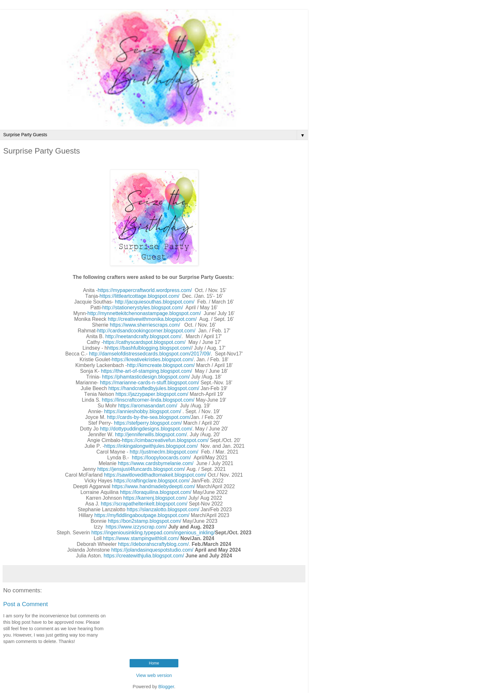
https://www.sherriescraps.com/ (145, 325)
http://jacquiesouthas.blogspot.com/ (154, 302)
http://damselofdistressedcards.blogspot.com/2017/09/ (149, 353)
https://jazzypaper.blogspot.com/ (151, 394)
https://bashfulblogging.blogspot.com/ (149, 348)
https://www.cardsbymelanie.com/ (155, 463)
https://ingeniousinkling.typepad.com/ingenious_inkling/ (153, 532)
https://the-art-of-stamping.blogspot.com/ (146, 371)
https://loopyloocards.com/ (161, 457)
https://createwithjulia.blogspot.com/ (143, 555)
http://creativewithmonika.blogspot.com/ (152, 319)
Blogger (166, 686)
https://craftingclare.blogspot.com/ (152, 480)
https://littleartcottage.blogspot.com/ (139, 296)
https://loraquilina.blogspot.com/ (156, 492)
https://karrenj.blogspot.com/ (155, 498)
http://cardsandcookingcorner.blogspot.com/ (146, 330)
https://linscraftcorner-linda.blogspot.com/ (148, 400)
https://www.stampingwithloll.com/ (141, 538)
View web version (154, 675)
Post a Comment (25, 604)
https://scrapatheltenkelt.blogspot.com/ (144, 503)
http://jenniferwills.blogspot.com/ (151, 434)
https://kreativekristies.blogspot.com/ (152, 359)
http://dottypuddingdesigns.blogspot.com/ (146, 428)
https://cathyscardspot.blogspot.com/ (144, 342)
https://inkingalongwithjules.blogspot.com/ (151, 446)
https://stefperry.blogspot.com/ (148, 423)
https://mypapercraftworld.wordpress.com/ (145, 290)
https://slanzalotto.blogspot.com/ (163, 509)
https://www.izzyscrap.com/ (136, 527)
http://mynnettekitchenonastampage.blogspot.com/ (144, 313)
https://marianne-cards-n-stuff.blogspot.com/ (149, 382)
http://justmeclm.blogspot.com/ (164, 452)
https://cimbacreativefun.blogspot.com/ (165, 440)
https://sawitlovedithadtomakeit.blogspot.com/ (155, 475)
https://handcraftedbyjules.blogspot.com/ (153, 388)
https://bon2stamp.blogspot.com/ (144, 521)
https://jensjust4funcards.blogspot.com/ (141, 469)
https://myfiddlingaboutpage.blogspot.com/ (142, 515)
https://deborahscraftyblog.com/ (153, 544)
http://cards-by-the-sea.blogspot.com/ (149, 417)
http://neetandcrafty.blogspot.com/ (143, 336)
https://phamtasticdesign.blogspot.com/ (146, 377)
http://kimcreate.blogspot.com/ (161, 365)
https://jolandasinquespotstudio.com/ (152, 550)
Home (154, 663)
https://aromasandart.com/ (147, 405)
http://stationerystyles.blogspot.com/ (142, 307)
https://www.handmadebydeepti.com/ (153, 486)
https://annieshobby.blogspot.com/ (142, 411)
